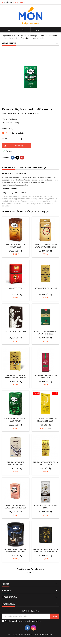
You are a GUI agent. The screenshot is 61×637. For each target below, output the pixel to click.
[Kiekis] (21, 139)
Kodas (4, 113)
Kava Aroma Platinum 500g (45, 506)
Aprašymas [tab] (8, 167)
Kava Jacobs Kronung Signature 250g (45, 332)
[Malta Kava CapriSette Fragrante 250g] (45, 393)
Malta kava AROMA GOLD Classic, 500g (45, 463)
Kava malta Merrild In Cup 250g (45, 376)
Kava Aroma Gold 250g (45, 288)
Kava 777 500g (15, 288)
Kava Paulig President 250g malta (15, 419)
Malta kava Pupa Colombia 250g (15, 463)
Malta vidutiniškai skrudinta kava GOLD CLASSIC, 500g (15, 377)
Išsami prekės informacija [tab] (32, 167)
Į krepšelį (13, 145)
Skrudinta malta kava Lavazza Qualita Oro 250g (45, 246)
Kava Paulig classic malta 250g (15, 245)
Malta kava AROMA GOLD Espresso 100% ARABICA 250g (45, 551)
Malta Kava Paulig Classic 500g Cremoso (16, 506)
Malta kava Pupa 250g (16, 331)
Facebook (30, 573)
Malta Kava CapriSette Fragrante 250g (45, 419)
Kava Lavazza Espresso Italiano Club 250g (15, 550)
